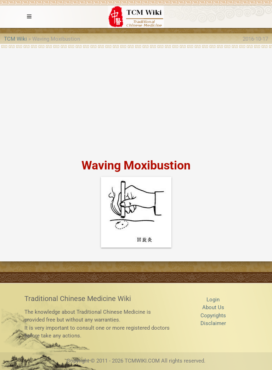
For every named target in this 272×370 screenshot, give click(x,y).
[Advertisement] (136, 101)
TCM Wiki (15, 39)
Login (213, 299)
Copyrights (213, 315)
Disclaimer (213, 323)
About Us (213, 307)
